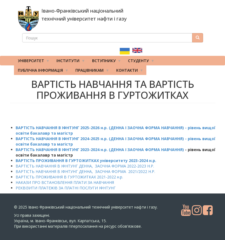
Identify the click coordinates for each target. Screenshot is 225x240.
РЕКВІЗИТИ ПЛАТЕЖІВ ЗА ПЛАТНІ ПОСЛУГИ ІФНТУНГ (66, 187)
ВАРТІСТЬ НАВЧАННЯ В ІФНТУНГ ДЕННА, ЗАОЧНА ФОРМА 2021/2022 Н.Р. (85, 171)
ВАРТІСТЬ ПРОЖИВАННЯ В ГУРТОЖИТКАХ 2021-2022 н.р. (69, 177)
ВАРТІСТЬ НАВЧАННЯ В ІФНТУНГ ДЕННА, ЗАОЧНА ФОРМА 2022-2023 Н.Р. (85, 166)
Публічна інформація (41, 71)
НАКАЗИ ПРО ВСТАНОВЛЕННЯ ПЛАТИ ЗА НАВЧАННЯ (65, 182)
